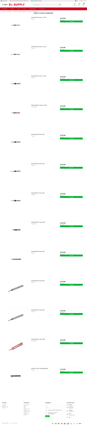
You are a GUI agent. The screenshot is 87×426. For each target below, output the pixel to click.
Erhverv (84, 0)
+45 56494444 (71, 411)
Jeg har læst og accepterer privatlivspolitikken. (52, 413)
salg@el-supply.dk (72, 415)
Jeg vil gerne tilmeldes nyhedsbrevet (54, 410)
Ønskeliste (4, 405)
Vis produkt (71, 21)
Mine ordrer (4, 404)
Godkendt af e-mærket (38, 0)
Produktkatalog (4, 8)
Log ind (3, 407)
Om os (18, 8)
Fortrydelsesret (42, 8)
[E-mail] (54, 407)
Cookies (25, 412)
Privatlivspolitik (26, 413)
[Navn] (54, 405)
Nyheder (12, 8)
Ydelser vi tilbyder (27, 408)
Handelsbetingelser (32, 8)
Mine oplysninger (5, 406)
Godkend (47, 416)
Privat (81, 0)
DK (76, 0)
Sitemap (25, 414)
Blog (24, 406)
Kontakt (24, 8)
